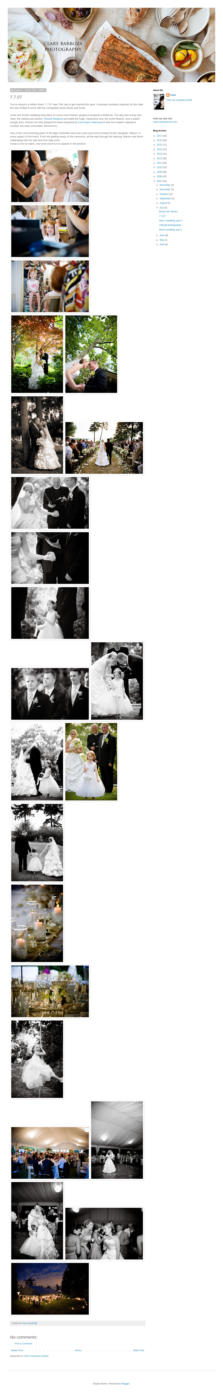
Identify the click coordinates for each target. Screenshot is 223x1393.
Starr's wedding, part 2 (170, 220)
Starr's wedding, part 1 (170, 229)
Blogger (125, 1383)
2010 (160, 167)
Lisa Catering (89, 122)
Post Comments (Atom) (36, 1356)
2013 (160, 153)
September (166, 198)
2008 (160, 176)
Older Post (138, 1350)
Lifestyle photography (170, 225)
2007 (160, 181)
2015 (160, 144)
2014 (160, 149)
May (162, 240)
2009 (160, 172)
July (162, 207)
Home (78, 1350)
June (162, 235)
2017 (160, 136)
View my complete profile (179, 100)
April (162, 244)
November (165, 189)
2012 (160, 158)
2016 (160, 140)
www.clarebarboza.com (165, 122)
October (164, 194)
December (165, 185)
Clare (173, 95)
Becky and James (168, 211)
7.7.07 (162, 216)
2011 (160, 163)
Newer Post (17, 1350)
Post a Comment (23, 1343)
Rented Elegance (53, 118)
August (164, 203)
